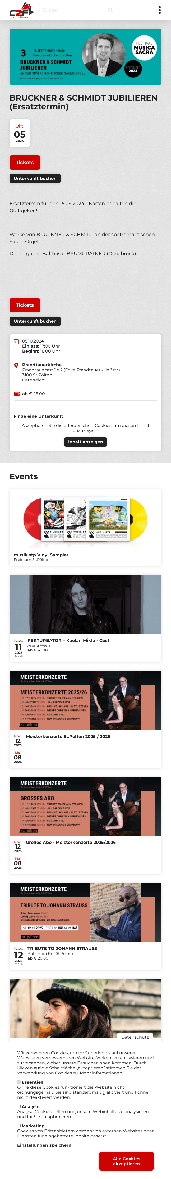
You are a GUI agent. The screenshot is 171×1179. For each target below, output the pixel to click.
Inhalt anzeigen (85, 441)
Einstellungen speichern (44, 1150)
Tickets (25, 162)
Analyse (30, 1111)
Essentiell (32, 1087)
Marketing (33, 1131)
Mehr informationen (101, 1078)
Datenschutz (135, 1042)
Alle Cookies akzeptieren (126, 1167)
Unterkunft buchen (35, 178)
